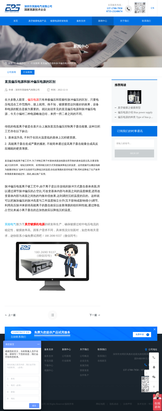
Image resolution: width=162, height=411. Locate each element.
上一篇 (10, 315)
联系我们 (146, 21)
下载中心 (48, 365)
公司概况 (84, 356)
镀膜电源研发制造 (59, 21)
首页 (15, 21)
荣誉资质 (84, 370)
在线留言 (102, 361)
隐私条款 (114, 404)
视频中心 (48, 370)
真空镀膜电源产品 (37, 21)
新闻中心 (102, 21)
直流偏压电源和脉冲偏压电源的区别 (58, 63)
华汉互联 (152, 404)
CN (152, 8)
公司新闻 (11, 72)
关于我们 (124, 21)
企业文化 (84, 361)
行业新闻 (35, 63)
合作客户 (84, 375)
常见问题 (48, 361)
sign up (134, 153)
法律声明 (127, 404)
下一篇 (94, 315)
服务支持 (81, 21)
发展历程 (84, 365)
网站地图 (100, 404)
